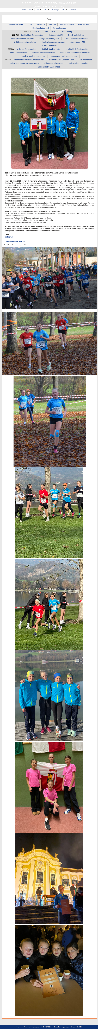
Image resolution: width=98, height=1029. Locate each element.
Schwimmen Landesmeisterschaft (64, 56)
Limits (30, 24)
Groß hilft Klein (84, 24)
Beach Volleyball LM (76, 35)
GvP (31, 10)
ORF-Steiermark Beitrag (15, 241)
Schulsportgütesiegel (40, 28)
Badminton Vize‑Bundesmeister (61, 60)
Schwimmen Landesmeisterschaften (24, 63)
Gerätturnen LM (85, 60)
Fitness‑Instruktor (60, 28)
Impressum (65, 1027)
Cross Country (66, 31)
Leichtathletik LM (56, 35)
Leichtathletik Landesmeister (43, 53)
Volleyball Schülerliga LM (49, 39)
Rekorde (52, 24)
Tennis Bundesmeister (18, 53)
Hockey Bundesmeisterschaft (22, 39)
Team (38, 10)
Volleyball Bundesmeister (26, 49)
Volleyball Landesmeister (79, 63)
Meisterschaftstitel (67, 24)
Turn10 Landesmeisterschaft (44, 31)
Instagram (9, 237)
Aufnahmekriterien (16, 24)
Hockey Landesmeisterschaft (53, 42)
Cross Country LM (49, 46)
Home (24, 10)
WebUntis (73, 10)
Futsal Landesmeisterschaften (76, 39)
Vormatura (40, 24)
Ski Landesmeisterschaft (53, 63)
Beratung (55, 10)
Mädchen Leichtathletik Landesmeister (29, 60)
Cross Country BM (77, 42)
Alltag (46, 10)
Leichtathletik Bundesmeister (32, 35)
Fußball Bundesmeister (51, 49)
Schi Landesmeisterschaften (25, 42)
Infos (64, 10)
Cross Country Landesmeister (49, 67)
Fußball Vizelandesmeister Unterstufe (75, 53)
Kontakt (57, 1027)
